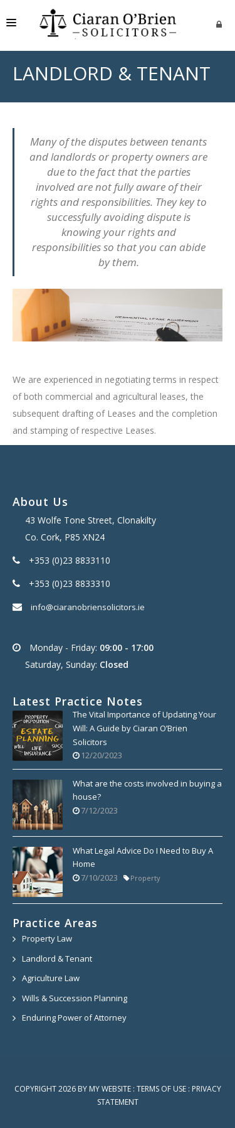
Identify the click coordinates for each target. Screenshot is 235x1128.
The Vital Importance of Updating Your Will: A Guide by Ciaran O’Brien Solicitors (144, 728)
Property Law (47, 938)
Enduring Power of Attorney (74, 1017)
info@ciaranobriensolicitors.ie (88, 607)
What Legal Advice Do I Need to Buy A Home (143, 857)
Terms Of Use (161, 1088)
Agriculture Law (51, 978)
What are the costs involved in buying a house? (147, 790)
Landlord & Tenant (57, 958)
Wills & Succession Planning (74, 998)
